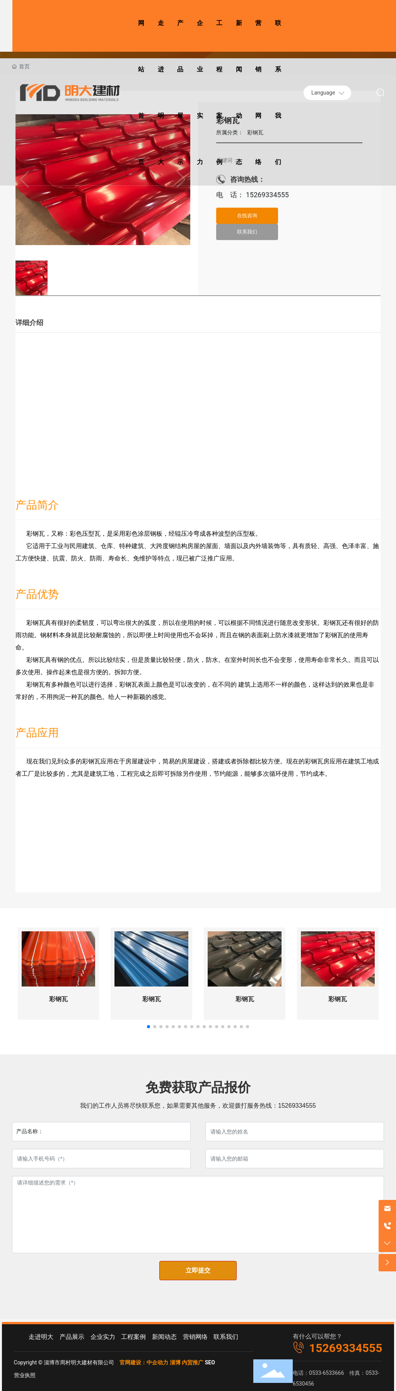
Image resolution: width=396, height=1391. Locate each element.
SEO (210, 1362)
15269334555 (266, 195)
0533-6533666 (326, 1373)
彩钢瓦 (58, 999)
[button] (148, 1026)
